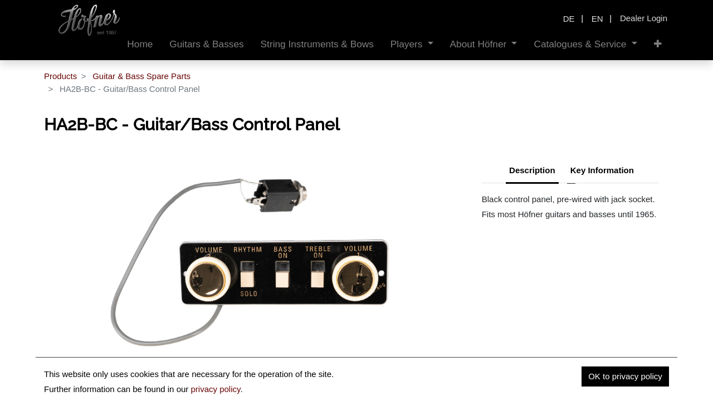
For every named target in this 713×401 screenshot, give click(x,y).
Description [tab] (532, 170)
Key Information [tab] (602, 170)
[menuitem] (140, 44)
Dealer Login (643, 18)
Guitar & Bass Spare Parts (141, 76)
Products (60, 76)
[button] (658, 44)
